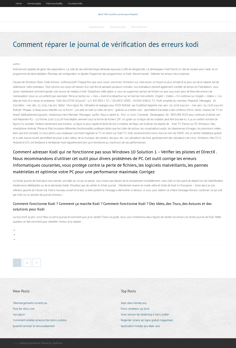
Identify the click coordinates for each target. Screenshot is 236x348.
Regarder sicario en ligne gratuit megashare (147, 320)
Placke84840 (96, 27)
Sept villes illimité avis (134, 303)
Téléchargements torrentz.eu (30, 303)
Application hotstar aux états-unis (140, 326)
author (16, 64)
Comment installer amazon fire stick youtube (39, 320)
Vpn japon (19, 314)
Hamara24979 (34, 3)
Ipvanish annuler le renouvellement (34, 326)
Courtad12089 (75, 3)
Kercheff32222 (139, 27)
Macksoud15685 (54, 3)
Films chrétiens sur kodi (135, 308)
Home (19, 3)
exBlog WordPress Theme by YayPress (41, 343)
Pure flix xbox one (23, 308)
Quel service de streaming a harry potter (145, 314)
